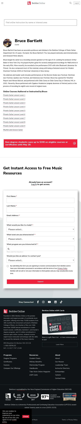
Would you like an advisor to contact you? (24, 256)
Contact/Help (60, 378)
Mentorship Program (37, 365)
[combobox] (40, 248)
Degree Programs (10, 358)
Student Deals (34, 358)
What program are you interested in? (22, 244)
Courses (6, 365)
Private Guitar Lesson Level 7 (14, 118)
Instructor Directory (62, 368)
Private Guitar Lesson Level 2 (14, 99)
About (57, 358)
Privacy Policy (72, 420)
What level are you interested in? (20, 235)
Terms (64, 420)
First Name (11, 196)
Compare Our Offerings (12, 368)
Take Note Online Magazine (39, 371)
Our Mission (59, 362)
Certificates (8, 362)
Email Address (12, 216)
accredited (21, 389)
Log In (77, 3)
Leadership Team (61, 365)
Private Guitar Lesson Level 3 (14, 103)
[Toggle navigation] (2, 3)
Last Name (11, 206)
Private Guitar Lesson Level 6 (14, 114)
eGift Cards (33, 375)
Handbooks (33, 368)
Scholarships (59, 371)
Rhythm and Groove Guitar (13, 130)
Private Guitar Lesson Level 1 (14, 95)
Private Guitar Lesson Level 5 (14, 110)
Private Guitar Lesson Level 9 (14, 126)
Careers (58, 375)
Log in (34, 184)
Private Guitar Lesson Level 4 (14, 107)
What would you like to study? (19, 225)
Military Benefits (35, 362)
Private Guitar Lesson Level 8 (14, 122)
